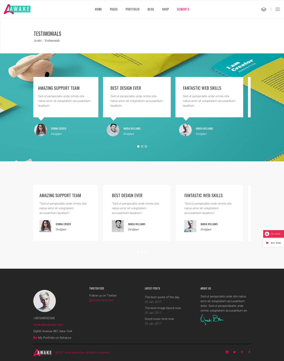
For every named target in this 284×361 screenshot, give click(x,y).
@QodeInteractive (101, 300)
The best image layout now (163, 308)
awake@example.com (48, 324)
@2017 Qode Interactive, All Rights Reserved (82, 352)
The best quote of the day (162, 297)
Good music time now (159, 319)
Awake (38, 40)
